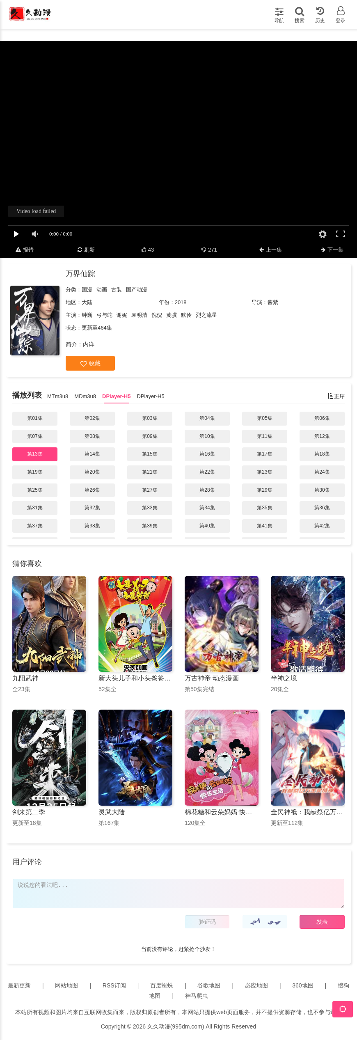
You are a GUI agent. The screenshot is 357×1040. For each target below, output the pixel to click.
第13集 (34, 454)
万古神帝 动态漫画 (212, 678)
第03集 (149, 418)
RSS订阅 (114, 985)
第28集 (207, 490)
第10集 (207, 436)
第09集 (149, 436)
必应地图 (256, 985)
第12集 (322, 436)
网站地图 (66, 985)
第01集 (34, 418)
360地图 (302, 985)
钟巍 (87, 315)
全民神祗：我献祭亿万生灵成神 (308, 812)
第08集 (92, 436)
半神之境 (284, 678)
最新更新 (19, 985)
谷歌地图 (208, 985)
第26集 (92, 490)
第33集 (149, 508)
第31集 (34, 508)
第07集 (34, 436)
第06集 (322, 418)
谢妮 (122, 315)
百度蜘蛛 (161, 985)
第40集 (207, 526)
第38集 (92, 526)
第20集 (92, 472)
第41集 (264, 526)
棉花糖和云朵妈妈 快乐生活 (222, 812)
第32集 (92, 508)
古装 (116, 289)
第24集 (322, 472)
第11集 (264, 436)
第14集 (92, 454)
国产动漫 (136, 289)
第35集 (264, 508)
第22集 (207, 472)
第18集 (322, 454)
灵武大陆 (111, 812)
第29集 (264, 490)
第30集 (322, 490)
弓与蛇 (104, 315)
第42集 (322, 526)
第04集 (207, 418)
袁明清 (139, 315)
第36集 (322, 508)
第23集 (264, 472)
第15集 (149, 454)
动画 (101, 289)
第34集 (207, 508)
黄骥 (171, 315)
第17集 (264, 454)
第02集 (92, 418)
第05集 (264, 418)
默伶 (186, 315)
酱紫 (273, 302)
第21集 (149, 472)
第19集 (34, 472)
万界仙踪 (80, 274)
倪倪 (156, 315)
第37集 (34, 526)
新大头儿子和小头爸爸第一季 (135, 678)
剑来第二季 (28, 812)
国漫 (87, 289)
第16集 (207, 454)
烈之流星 (206, 315)
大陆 (87, 302)
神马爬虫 (196, 995)
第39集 (149, 526)
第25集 (34, 490)
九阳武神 (25, 678)
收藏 (90, 363)
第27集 (149, 490)
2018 (181, 302)
